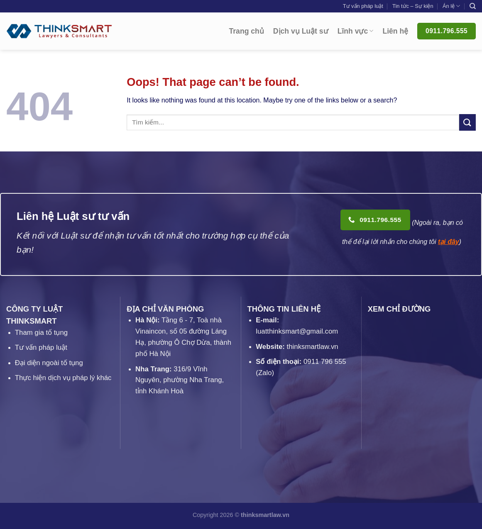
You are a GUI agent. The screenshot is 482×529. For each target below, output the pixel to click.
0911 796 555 (324, 362)
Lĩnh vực (356, 31)
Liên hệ (395, 31)
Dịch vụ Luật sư (300, 31)
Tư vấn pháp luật (363, 6)
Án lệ (451, 6)
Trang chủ (246, 31)
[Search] (473, 6)
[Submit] (467, 122)
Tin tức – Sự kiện (412, 6)
